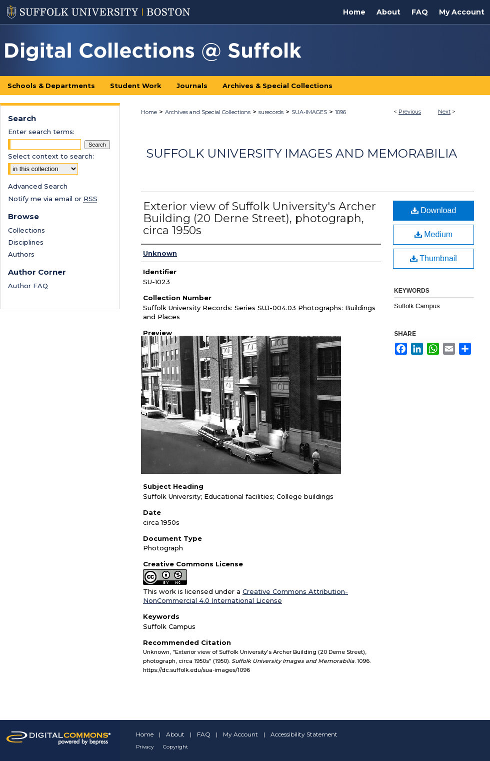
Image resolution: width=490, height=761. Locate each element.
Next (444, 111)
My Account (240, 734)
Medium (433, 234)
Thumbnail (433, 258)
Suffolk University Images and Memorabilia (301, 153)
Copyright (175, 746)
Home (149, 112)
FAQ (203, 734)
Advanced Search (38, 186)
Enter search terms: (41, 132)
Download (433, 210)
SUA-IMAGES (309, 112)
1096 (340, 112)
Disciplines (26, 242)
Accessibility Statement (304, 734)
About (175, 734)
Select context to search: (51, 156)
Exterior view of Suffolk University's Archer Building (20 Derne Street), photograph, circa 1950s (259, 218)
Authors (21, 254)
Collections (26, 230)
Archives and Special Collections (207, 112)
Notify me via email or (53, 199)
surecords (271, 112)
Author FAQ (28, 286)
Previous (409, 111)
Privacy (145, 746)
